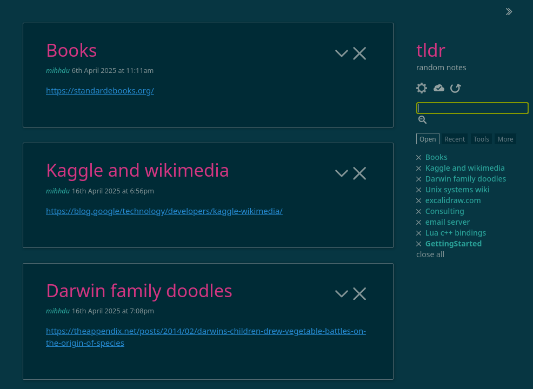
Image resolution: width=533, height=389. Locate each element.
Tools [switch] (481, 139)
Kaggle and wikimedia (458, 167)
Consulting (423, 210)
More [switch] (505, 139)
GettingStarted (453, 243)
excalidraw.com (437, 200)
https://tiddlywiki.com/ (106, 345)
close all (430, 254)
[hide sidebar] (509, 12)
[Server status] (439, 87)
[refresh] (456, 87)
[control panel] (422, 87)
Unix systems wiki (445, 189)
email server (428, 221)
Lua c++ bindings (442, 232)
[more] (342, 107)
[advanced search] (422, 120)
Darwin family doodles (459, 178)
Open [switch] (427, 139)
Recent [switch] (454, 139)
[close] (419, 244)
